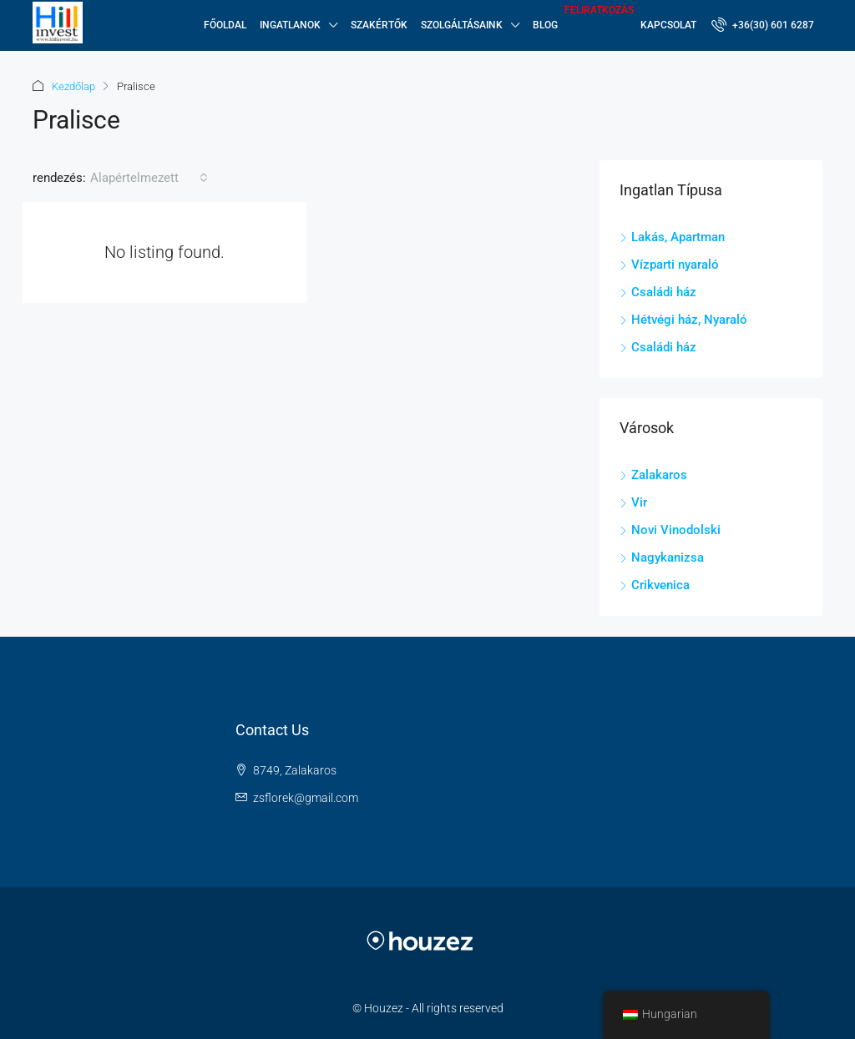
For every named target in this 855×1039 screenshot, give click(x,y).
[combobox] (149, 177)
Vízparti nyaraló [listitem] (669, 264)
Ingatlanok (290, 25)
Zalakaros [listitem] (653, 474)
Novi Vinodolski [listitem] (670, 529)
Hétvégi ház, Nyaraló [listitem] (683, 319)
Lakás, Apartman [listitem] (672, 237)
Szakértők (379, 25)
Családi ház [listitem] (658, 292)
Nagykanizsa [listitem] (662, 557)
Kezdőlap (73, 86)
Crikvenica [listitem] (655, 585)
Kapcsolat (668, 25)
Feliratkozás (599, 10)
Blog (545, 25)
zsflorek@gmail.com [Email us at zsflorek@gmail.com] (305, 797)
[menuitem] (762, 25)
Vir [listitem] (633, 502)
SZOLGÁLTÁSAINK (462, 25)
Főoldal (225, 25)
